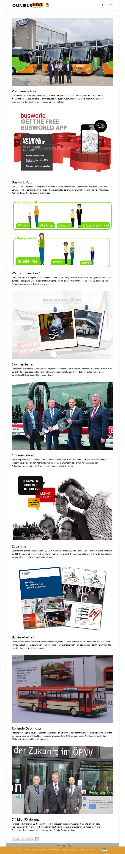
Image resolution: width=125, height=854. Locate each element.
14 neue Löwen (23, 455)
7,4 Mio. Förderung (26, 819)
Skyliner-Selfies (23, 364)
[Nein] (121, 850)
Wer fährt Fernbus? (26, 273)
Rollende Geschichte (27, 728)
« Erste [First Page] (16, 839)
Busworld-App (22, 182)
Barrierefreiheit (23, 637)
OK (104, 850)
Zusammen (20, 546)
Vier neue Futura (24, 91)
